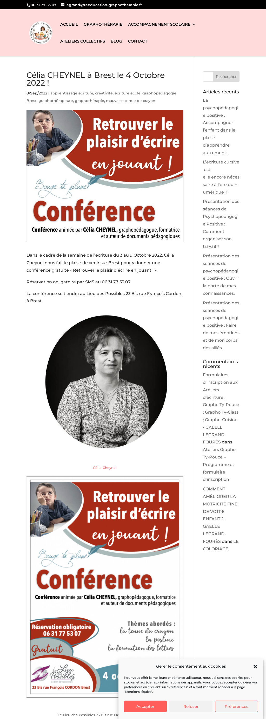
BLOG (116, 41)
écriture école (128, 93)
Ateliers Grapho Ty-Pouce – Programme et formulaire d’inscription (219, 464)
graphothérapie (89, 100)
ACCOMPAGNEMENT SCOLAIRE (159, 25)
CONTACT (137, 41)
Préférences (236, 706)
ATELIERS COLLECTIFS (82, 41)
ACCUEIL (69, 25)
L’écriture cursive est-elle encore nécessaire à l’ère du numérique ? (221, 177)
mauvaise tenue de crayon (130, 100)
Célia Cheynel (105, 467)
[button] (255, 666)
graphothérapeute (55, 100)
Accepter (145, 706)
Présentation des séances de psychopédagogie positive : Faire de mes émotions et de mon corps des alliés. (221, 325)
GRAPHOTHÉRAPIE (103, 25)
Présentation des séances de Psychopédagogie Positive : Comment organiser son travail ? (221, 224)
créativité (104, 93)
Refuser (190, 706)
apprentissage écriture (71, 93)
